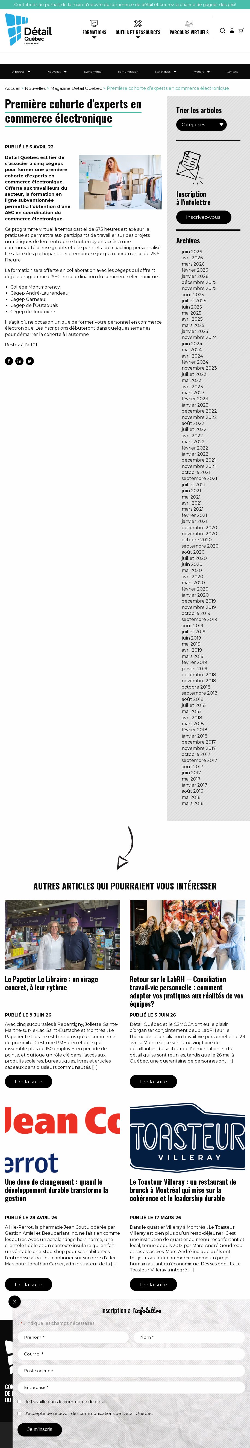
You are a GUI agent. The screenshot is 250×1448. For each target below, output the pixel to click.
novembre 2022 (199, 417)
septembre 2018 (199, 693)
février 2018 (194, 729)
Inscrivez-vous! (204, 217)
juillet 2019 (193, 631)
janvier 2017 (194, 785)
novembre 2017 (199, 748)
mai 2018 (191, 711)
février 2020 (195, 589)
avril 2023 (192, 386)
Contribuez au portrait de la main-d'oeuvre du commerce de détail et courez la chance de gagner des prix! (125, 4)
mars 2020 (193, 582)
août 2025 (193, 294)
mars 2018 (193, 723)
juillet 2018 (194, 705)
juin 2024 (192, 343)
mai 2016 (191, 797)
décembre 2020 (199, 527)
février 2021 (194, 515)
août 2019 (192, 625)
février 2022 (195, 448)
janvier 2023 (195, 405)
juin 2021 (191, 490)
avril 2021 (192, 503)
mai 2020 (192, 570)
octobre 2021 (196, 472)
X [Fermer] (14, 1302)
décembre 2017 (199, 742)
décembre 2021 (199, 460)
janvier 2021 (194, 521)
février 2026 (195, 270)
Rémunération (128, 71)
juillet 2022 (194, 429)
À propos (18, 71)
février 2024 (195, 362)
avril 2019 (192, 650)
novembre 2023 (199, 368)
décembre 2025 (199, 282)
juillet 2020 (194, 558)
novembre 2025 (199, 288)
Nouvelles (54, 71)
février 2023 (195, 398)
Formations (94, 32)
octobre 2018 (196, 687)
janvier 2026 (195, 276)
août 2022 (193, 423)
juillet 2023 (194, 374)
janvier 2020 (195, 595)
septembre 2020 (200, 546)
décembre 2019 (199, 601)
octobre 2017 (196, 754)
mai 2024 (192, 349)
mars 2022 (193, 441)
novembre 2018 (199, 680)
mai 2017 (191, 779)
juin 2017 (191, 772)
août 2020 (193, 552)
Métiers (199, 71)
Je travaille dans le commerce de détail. (66, 1401)
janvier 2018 (195, 736)
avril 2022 (192, 435)
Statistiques (162, 71)
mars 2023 (193, 392)
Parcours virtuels (189, 32)
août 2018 (193, 699)
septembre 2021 (199, 478)
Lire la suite (28, 1081)
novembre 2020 (199, 533)
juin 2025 (192, 307)
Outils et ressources (138, 32)
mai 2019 (191, 644)
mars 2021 (193, 509)
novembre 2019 (199, 607)
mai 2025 (191, 313)
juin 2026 (192, 251)
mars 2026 (193, 264)
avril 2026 (192, 257)
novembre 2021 (199, 466)
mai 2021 (191, 497)
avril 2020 (192, 576)
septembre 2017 (199, 760)
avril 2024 (192, 356)
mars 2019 (193, 656)
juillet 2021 (193, 484)
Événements (92, 71)
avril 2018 (192, 717)
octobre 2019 (196, 613)
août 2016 (192, 791)
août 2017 (192, 766)
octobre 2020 (197, 539)
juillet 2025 (194, 300)
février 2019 (194, 662)
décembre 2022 (199, 411)
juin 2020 (192, 564)
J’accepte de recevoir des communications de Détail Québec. (89, 1413)
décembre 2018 (199, 674)
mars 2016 (192, 803)
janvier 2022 (195, 454)
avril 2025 (192, 319)
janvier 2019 (194, 668)
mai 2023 (192, 380)
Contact (232, 71)
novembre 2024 (199, 337)
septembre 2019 (199, 619)
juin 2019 (191, 638)
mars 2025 (193, 325)
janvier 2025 (195, 331)
